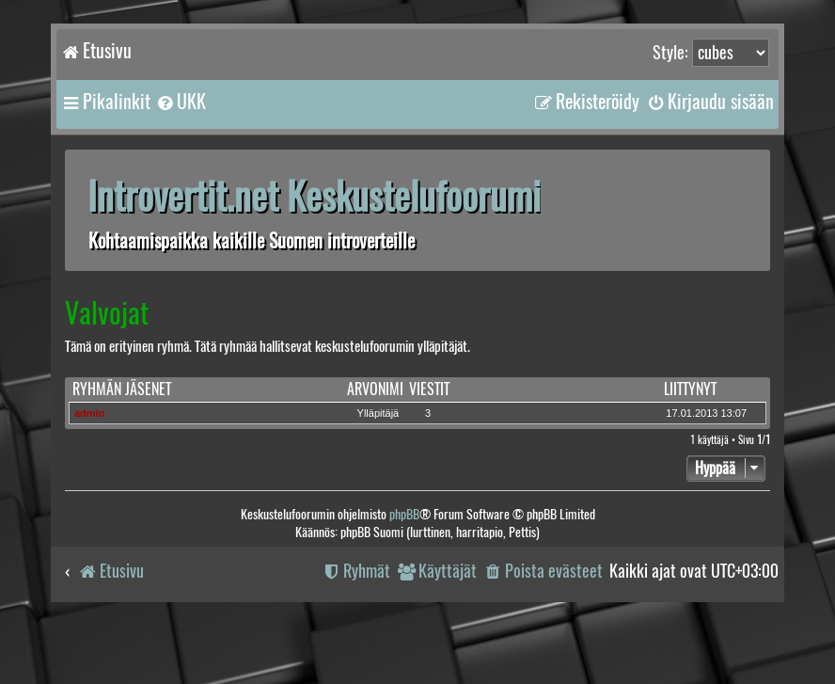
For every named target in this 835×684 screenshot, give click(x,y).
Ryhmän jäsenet (121, 389)
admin (89, 413)
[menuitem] (180, 101)
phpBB (404, 514)
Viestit (429, 389)
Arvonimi (375, 389)
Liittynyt (690, 389)
